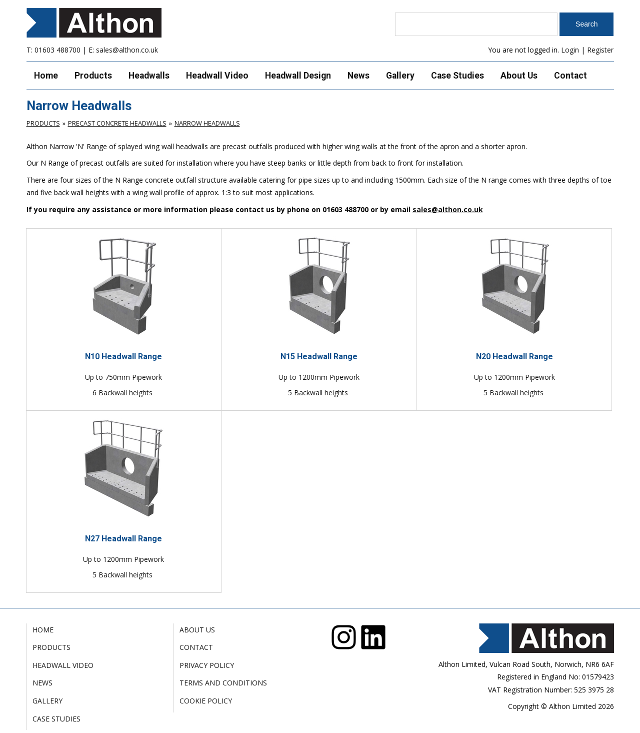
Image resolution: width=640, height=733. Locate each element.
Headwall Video (217, 76)
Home (46, 76)
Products (93, 76)
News (359, 76)
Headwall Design (298, 76)
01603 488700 (57, 50)
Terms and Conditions (223, 682)
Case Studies (457, 76)
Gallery (400, 76)
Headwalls (149, 76)
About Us (519, 76)
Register (600, 50)
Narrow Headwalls (207, 123)
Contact (570, 76)
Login (570, 50)
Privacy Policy (207, 665)
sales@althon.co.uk (127, 50)
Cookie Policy (206, 700)
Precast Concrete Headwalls (117, 123)
